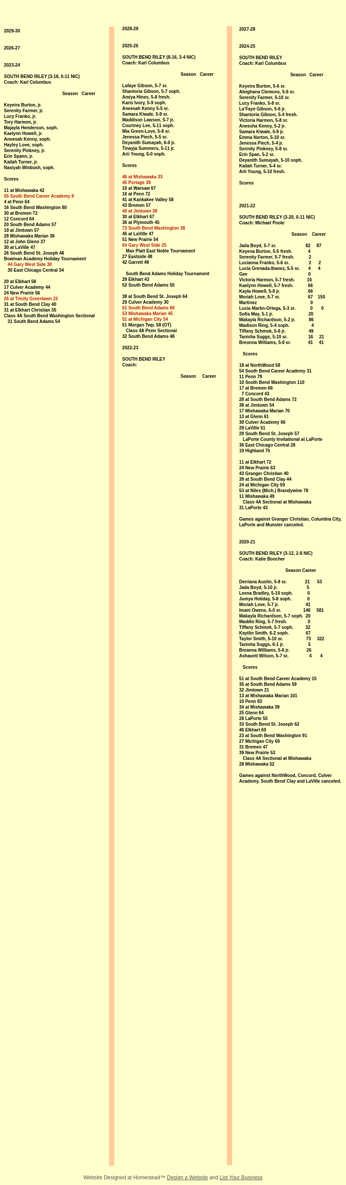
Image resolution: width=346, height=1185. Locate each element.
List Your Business (241, 1177)
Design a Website (187, 1177)
